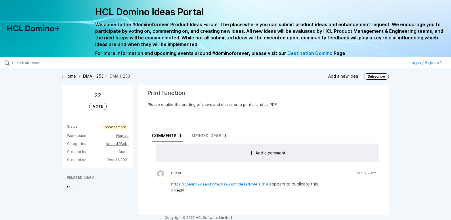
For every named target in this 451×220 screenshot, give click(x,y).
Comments (167, 136)
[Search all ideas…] (52, 62)
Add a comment (268, 152)
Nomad (122, 135)
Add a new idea (343, 76)
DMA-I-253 (93, 76)
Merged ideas (210, 136)
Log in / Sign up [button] (426, 62)
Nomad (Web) (117, 143)
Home (69, 76)
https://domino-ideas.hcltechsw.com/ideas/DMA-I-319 (219, 184)
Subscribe (376, 76)
